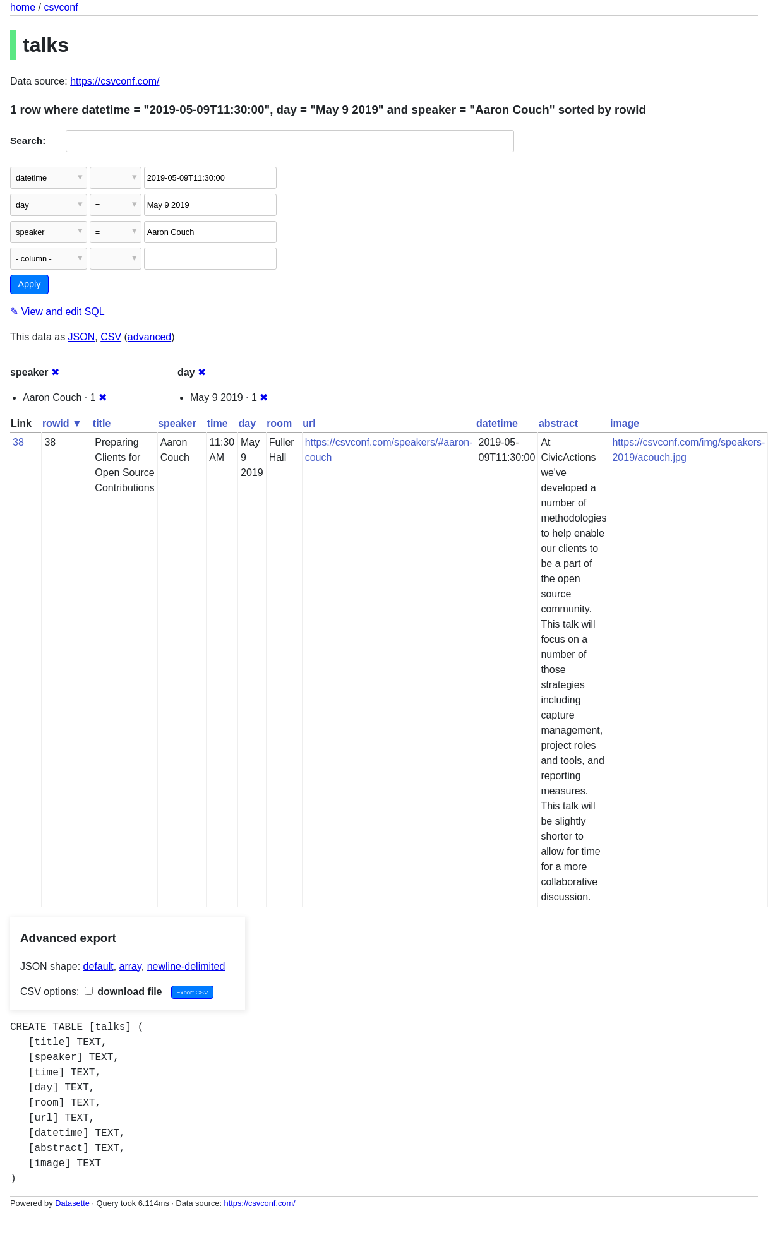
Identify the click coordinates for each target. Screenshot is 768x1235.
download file (123, 991)
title (102, 423)
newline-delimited (186, 966)
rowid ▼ (62, 423)
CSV (110, 336)
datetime (497, 423)
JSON (81, 336)
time (217, 423)
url (309, 423)
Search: (27, 140)
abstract (558, 423)
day (247, 423)
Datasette (72, 1203)
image (624, 423)
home (22, 7)
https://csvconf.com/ (114, 81)
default (98, 966)
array (130, 966)
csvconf (61, 7)
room (279, 423)
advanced (149, 336)
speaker (177, 423)
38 (18, 442)
